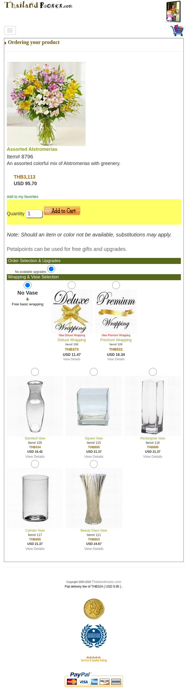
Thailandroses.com (106, 582)
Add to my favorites (22, 197)
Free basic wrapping (27, 304)
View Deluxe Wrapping (72, 335)
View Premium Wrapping (116, 335)
